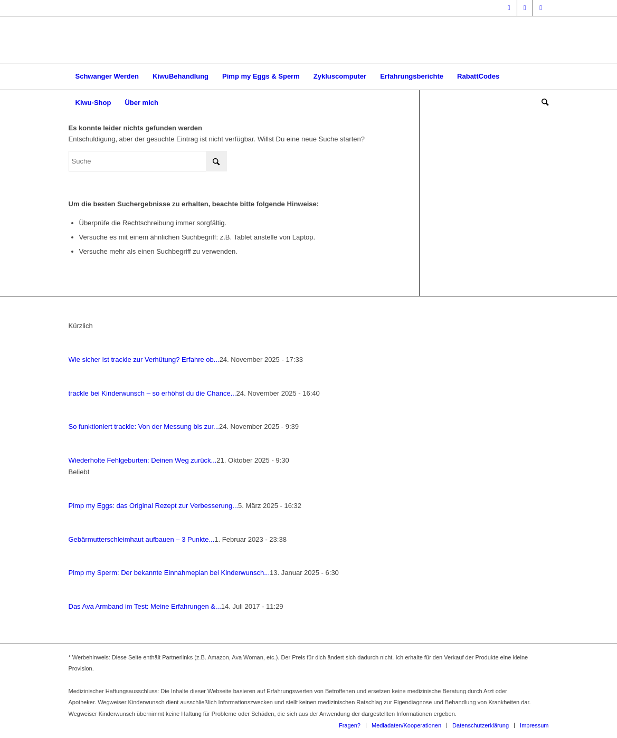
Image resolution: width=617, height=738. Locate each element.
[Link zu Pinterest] (541, 8)
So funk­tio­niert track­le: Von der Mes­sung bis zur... (144, 426)
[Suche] (541, 103)
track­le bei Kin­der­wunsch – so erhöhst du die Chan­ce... (152, 393)
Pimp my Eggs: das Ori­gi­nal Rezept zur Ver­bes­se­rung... (154, 506)
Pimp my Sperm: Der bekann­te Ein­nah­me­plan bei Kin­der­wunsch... (169, 573)
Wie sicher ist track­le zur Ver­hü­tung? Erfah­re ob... (144, 359)
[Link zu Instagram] (525, 8)
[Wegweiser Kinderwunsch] (308, 39)
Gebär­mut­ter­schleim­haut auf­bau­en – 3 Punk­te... (142, 539)
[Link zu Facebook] (509, 8)
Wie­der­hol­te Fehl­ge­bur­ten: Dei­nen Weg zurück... (143, 460)
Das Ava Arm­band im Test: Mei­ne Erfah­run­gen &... (145, 606)
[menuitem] (107, 76)
